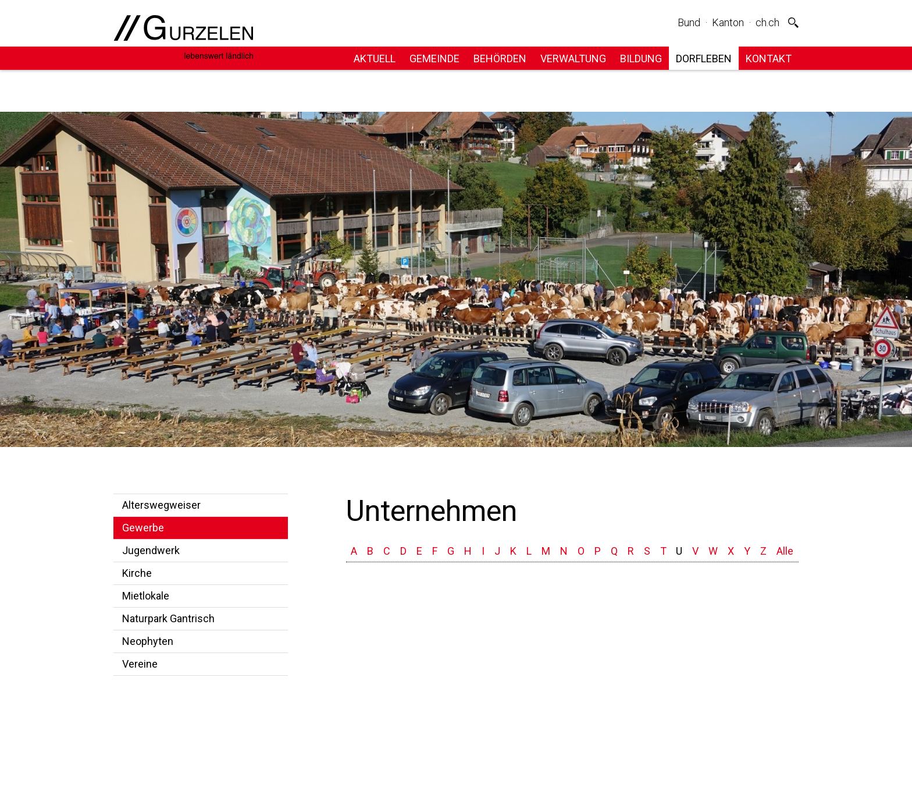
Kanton (728, 22)
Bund (689, 22)
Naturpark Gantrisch (168, 618)
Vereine (140, 664)
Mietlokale (145, 596)
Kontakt (769, 58)
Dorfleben (704, 58)
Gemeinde (434, 58)
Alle (784, 551)
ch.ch (767, 22)
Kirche (137, 573)
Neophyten (147, 641)
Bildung (641, 58)
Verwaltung (573, 58)
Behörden (499, 58)
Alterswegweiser (161, 505)
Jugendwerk (151, 550)
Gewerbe (143, 528)
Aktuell (375, 58)
